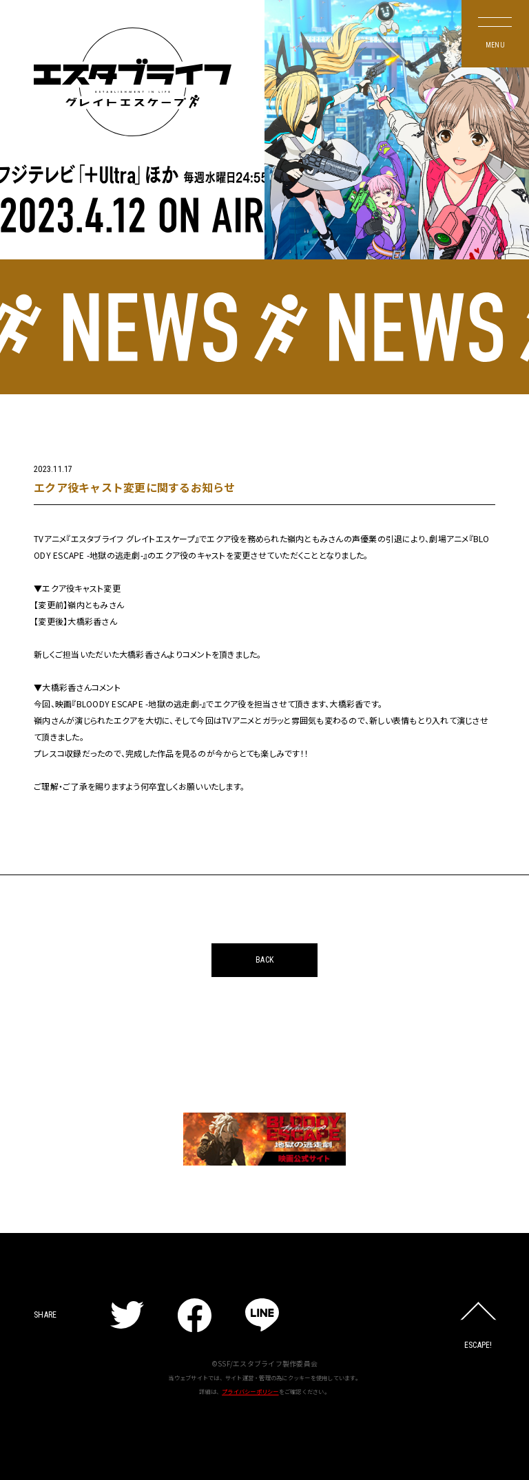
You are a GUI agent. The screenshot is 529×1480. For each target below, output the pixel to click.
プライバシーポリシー (250, 1391)
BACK (264, 960)
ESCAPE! (478, 1345)
